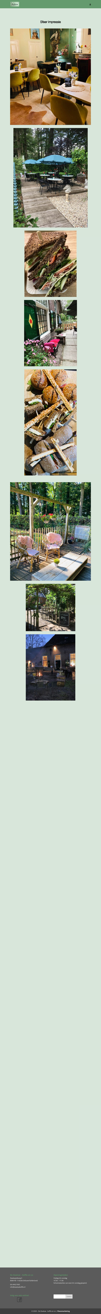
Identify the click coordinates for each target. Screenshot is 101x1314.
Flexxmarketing (63, 1311)
